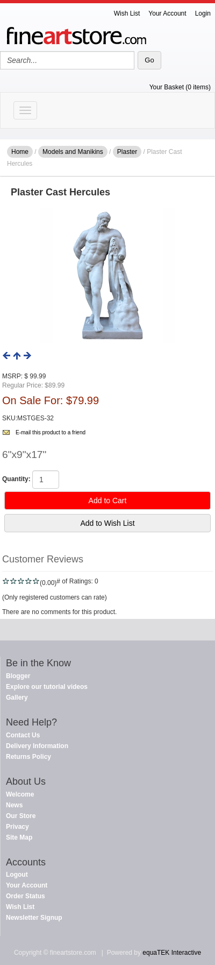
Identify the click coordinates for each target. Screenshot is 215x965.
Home (19, 152)
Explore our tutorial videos (47, 687)
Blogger (18, 676)
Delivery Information (37, 746)
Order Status (25, 896)
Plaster (127, 152)
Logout (17, 874)
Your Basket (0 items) (180, 87)
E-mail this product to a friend (50, 432)
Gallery (17, 697)
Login (203, 13)
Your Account (167, 13)
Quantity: (16, 479)
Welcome (20, 794)
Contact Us (23, 735)
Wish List (127, 13)
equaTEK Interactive (171, 952)
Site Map (19, 837)
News (14, 805)
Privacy (17, 826)
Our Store (20, 816)
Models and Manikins (72, 152)
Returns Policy (28, 756)
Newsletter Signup (34, 917)
